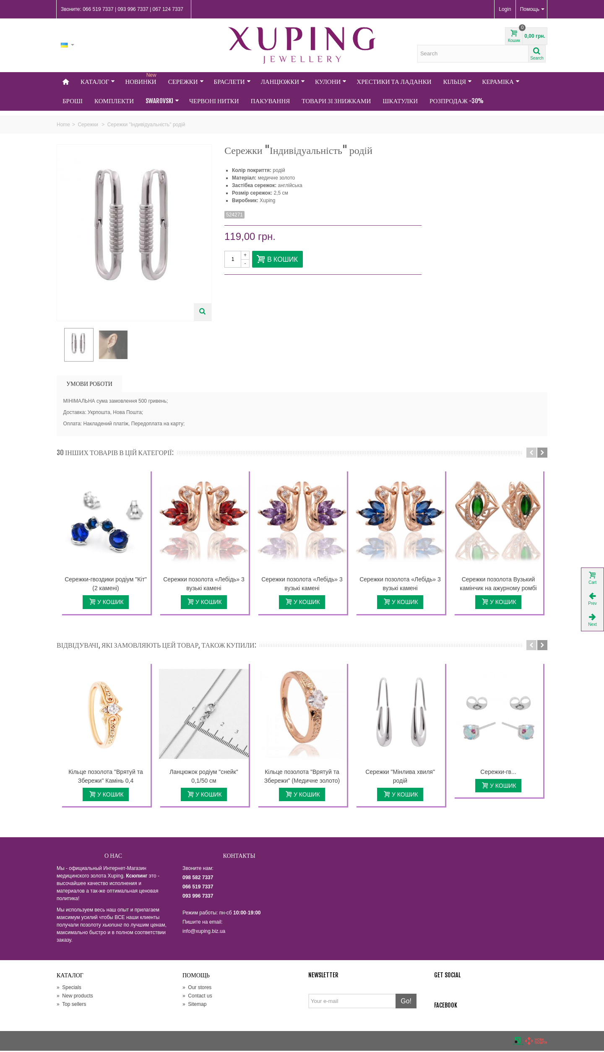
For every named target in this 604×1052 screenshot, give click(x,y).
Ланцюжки (283, 82)
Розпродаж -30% (457, 101)
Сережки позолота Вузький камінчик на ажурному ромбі (498, 585)
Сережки (186, 82)
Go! (406, 1002)
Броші (72, 101)
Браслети (232, 82)
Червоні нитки (214, 101)
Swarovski (162, 101)
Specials (69, 989)
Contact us (197, 997)
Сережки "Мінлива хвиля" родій (400, 777)
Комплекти (114, 101)
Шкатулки (400, 101)
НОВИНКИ (141, 79)
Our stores (196, 989)
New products (75, 997)
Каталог (98, 82)
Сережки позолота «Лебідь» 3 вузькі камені (204, 585)
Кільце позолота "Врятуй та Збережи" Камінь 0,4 (105, 777)
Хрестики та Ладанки (394, 82)
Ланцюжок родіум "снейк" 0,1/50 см (203, 777)
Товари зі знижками (336, 101)
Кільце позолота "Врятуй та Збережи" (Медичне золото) (302, 777)
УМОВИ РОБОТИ (89, 384)
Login (505, 9)
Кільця (457, 82)
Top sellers (71, 1005)
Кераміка (501, 82)
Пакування (270, 101)
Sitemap (194, 1005)
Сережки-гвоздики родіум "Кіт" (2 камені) (106, 585)
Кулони (330, 82)
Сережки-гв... (498, 772)
